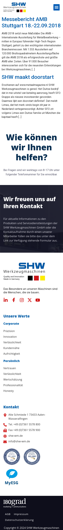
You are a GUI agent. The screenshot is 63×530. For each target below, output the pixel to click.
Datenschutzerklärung (19, 520)
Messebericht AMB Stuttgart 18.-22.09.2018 (31, 22)
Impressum (21, 514)
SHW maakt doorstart (28, 77)
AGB (7, 514)
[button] (56, 7)
